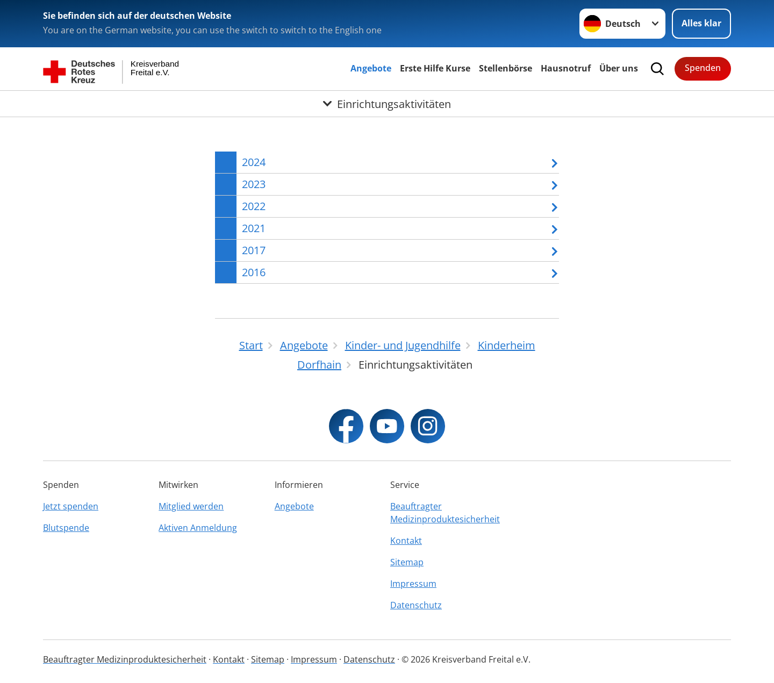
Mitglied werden (191, 506)
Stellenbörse (505, 68)
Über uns (618, 68)
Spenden (703, 68)
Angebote (370, 68)
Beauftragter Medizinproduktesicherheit (444, 512)
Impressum (413, 583)
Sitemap (407, 562)
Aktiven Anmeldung (198, 528)
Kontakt (406, 541)
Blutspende (66, 528)
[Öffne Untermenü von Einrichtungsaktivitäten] (387, 104)
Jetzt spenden (70, 506)
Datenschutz (416, 605)
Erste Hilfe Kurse (435, 68)
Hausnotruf (566, 68)
